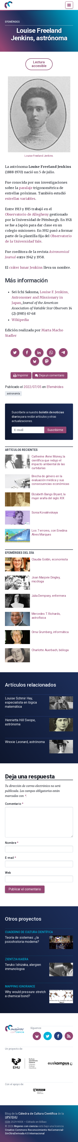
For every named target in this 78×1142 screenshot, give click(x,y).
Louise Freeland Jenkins (39, 155)
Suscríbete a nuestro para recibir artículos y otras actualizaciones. (38, 417)
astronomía (13, 393)
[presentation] (39, 462)
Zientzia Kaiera (16, 959)
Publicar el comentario (25, 889)
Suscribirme (55, 430)
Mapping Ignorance (20, 986)
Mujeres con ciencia (26, 1126)
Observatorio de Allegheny (27, 214)
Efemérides (12, 21)
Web (8, 872)
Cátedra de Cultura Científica (37, 1113)
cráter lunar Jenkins (26, 267)
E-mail (10, 857)
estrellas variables (20, 198)
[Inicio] (8, 5)
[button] (15, 352)
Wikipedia (20, 320)
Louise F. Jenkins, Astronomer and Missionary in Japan (40, 297)
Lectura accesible (39, 64)
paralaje (25, 188)
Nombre (11, 842)
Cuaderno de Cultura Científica (29, 932)
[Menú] (69, 5)
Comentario (14, 803)
